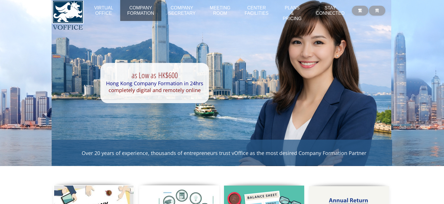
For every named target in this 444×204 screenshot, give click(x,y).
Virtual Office (103, 10)
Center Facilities (256, 10)
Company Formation (140, 10)
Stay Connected (330, 10)
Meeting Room (220, 10)
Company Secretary (182, 10)
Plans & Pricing (292, 13)
